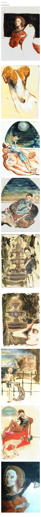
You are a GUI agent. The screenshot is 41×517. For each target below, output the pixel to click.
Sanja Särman (5, 2)
